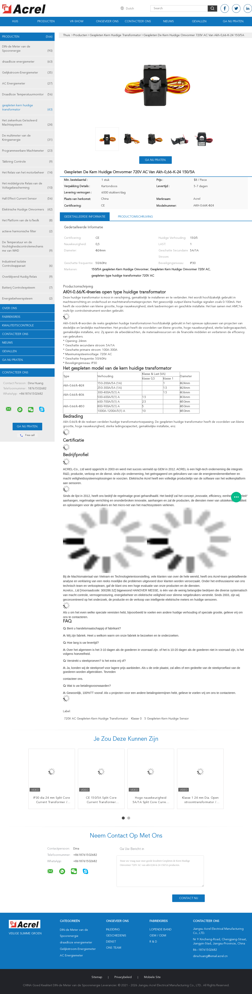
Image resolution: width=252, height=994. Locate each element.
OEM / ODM (158, 935)
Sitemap (97, 977)
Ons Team (113, 947)
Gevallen (199, 21)
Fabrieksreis (11, 316)
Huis (15, 21)
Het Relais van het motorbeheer (27, 173)
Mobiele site (152, 977)
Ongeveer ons (107, 21)
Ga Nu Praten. (233, 21)
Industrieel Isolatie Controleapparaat (27, 264)
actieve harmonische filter (27, 231)
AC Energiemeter (27, 83)
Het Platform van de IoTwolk (27, 220)
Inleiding (113, 929)
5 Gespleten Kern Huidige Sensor (166, 718)
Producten (46, 21)
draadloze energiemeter (27, 62)
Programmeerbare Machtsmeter (27, 151)
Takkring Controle (27, 162)
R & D (153, 941)
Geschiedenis (116, 935)
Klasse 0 (136, 718)
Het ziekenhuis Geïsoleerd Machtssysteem (27, 123)
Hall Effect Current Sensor (27, 199)
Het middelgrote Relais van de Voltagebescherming (27, 186)
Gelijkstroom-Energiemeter (27, 73)
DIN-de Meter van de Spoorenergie (27, 49)
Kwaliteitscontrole (18, 325)
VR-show (76, 21)
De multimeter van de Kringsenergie (27, 138)
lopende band (161, 929)
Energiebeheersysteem (27, 299)
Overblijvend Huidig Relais (27, 277)
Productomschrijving (135, 216)
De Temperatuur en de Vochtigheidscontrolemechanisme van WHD (27, 247)
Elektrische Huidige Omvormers (27, 209)
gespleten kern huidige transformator (27, 108)
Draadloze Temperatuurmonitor (27, 94)
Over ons (9, 308)
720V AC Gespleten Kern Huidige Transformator (96, 718)
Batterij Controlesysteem (27, 288)
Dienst (111, 941)
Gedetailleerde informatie (84, 216)
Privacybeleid (123, 977)
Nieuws (168, 21)
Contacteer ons (138, 21)
